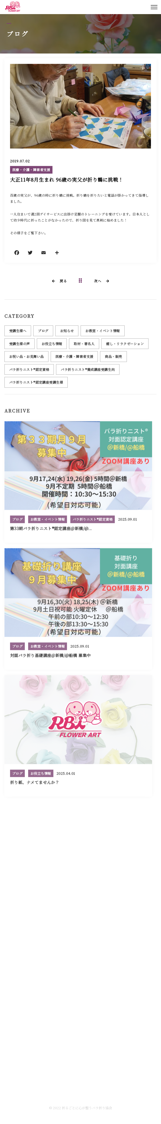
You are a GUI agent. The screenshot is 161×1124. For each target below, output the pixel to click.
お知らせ (67, 332)
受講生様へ (17, 332)
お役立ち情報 (52, 345)
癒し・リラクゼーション (125, 345)
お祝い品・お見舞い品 (26, 358)
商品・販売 (113, 358)
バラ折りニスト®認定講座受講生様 (36, 384)
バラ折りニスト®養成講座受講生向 (88, 371)
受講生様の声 (19, 345)
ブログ (43, 332)
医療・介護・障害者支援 (31, 170)
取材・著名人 (84, 345)
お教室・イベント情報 (102, 332)
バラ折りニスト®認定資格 (29, 371)
